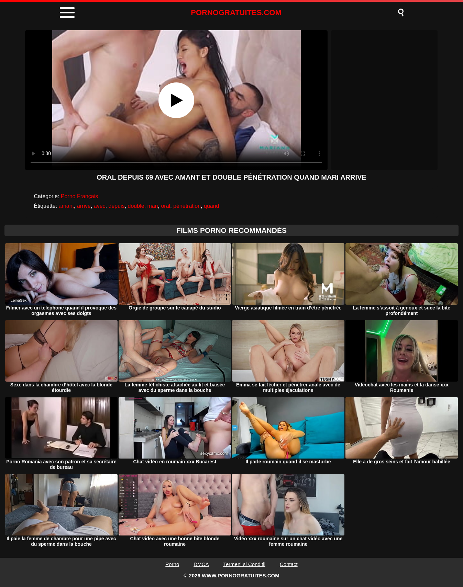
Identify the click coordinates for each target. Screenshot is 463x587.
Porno (172, 564)
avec (100, 206)
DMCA (201, 564)
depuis (116, 206)
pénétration (187, 206)
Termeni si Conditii (244, 564)
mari (152, 206)
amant (66, 206)
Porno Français (79, 196)
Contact (289, 564)
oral (165, 206)
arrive (84, 206)
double (136, 206)
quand (211, 206)
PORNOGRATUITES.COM (236, 12)
